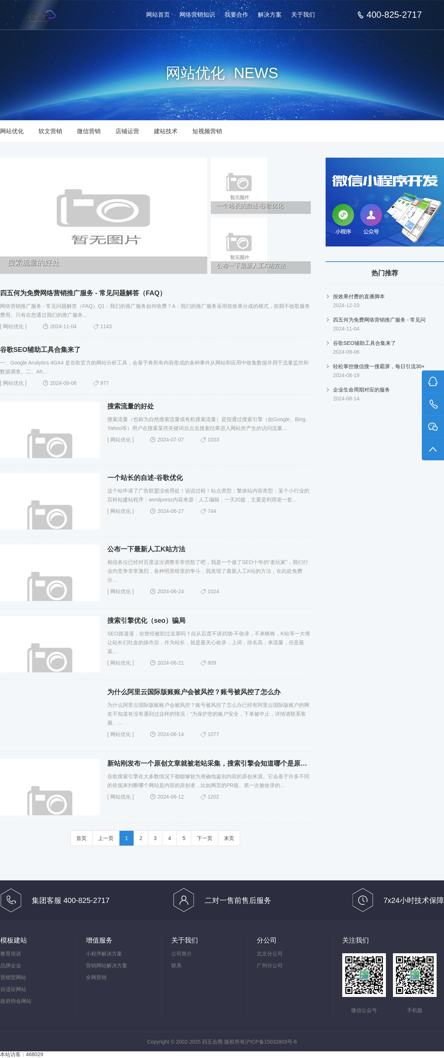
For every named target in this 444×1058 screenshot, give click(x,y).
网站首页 (158, 14)
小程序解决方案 (104, 954)
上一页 (106, 838)
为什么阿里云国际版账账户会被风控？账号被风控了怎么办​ (193, 692)
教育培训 (10, 954)
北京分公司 (270, 954)
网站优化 (12, 131)
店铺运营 (127, 131)
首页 (81, 838)
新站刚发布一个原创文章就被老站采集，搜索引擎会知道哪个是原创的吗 (213, 763)
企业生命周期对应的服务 (361, 390)
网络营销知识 (197, 14)
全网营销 (96, 977)
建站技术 (166, 131)
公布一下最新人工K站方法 (146, 549)
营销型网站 (13, 977)
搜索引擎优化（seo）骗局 (146, 620)
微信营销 (89, 131)
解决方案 (270, 14)
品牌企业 (10, 965)
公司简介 (181, 954)
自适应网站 (13, 989)
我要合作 (236, 14)
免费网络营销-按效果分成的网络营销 (54, 15)
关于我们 (303, 14)
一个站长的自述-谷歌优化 (145, 477)
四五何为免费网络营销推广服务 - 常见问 (379, 320)
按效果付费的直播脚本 (359, 296)
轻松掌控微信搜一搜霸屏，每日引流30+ (379, 366)
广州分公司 (270, 965)
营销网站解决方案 (106, 965)
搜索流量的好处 (130, 406)
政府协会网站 (15, 1001)
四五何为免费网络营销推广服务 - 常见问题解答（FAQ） (83, 293)
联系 (176, 965)
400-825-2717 (394, 14)
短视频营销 (207, 131)
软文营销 (50, 131)
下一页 (204, 838)
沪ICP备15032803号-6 (271, 1042)
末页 (229, 838)
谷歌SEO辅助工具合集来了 (40, 349)
